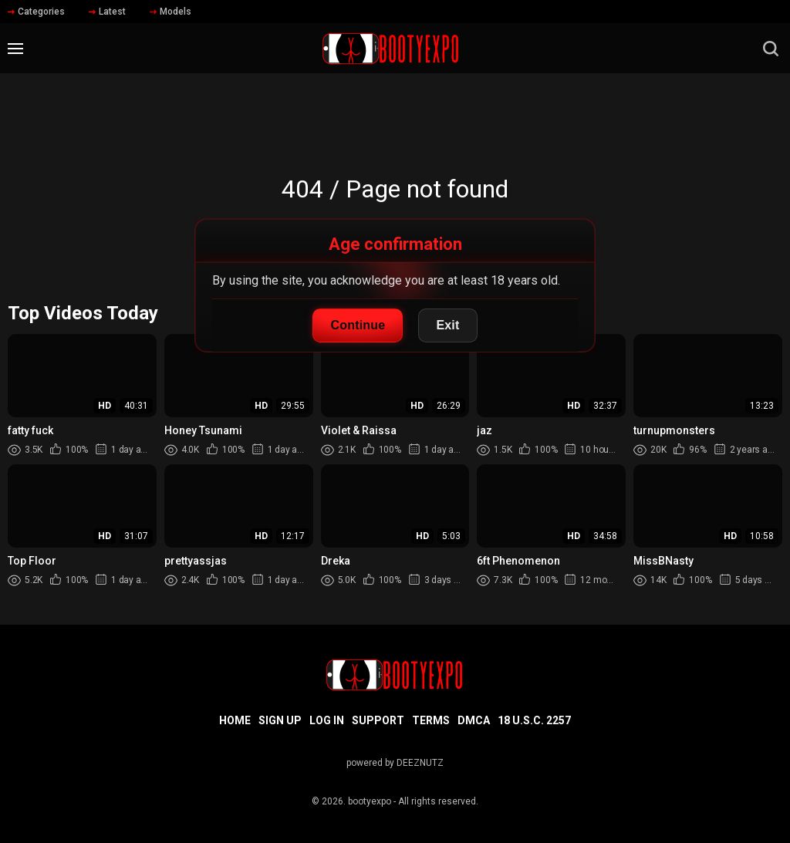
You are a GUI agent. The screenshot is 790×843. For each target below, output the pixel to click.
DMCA (473, 720)
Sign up (280, 720)
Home (235, 720)
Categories (36, 11)
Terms (431, 720)
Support (378, 720)
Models (170, 11)
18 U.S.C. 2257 (534, 720)
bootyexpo (369, 801)
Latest (107, 11)
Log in (326, 720)
